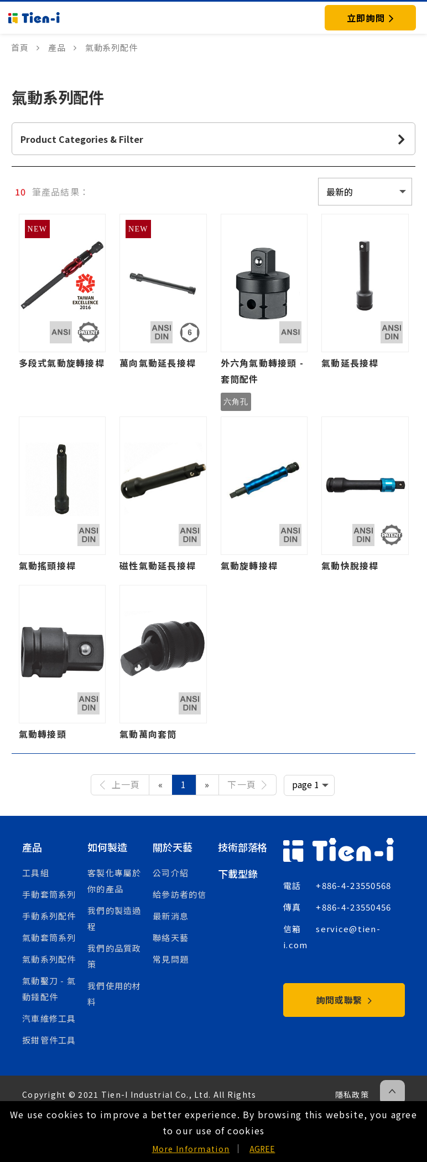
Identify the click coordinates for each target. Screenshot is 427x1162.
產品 (32, 847)
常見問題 (171, 959)
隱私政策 (352, 1094)
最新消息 (171, 916)
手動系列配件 (49, 916)
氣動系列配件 (49, 959)
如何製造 (107, 847)
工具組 (35, 872)
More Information (191, 1148)
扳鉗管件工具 (49, 1040)
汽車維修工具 (49, 1018)
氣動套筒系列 (49, 937)
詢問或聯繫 (344, 999)
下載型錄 (237, 873)
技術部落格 (242, 847)
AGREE (262, 1148)
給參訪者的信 (180, 894)
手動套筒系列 (49, 894)
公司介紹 (171, 872)
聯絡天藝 (171, 937)
